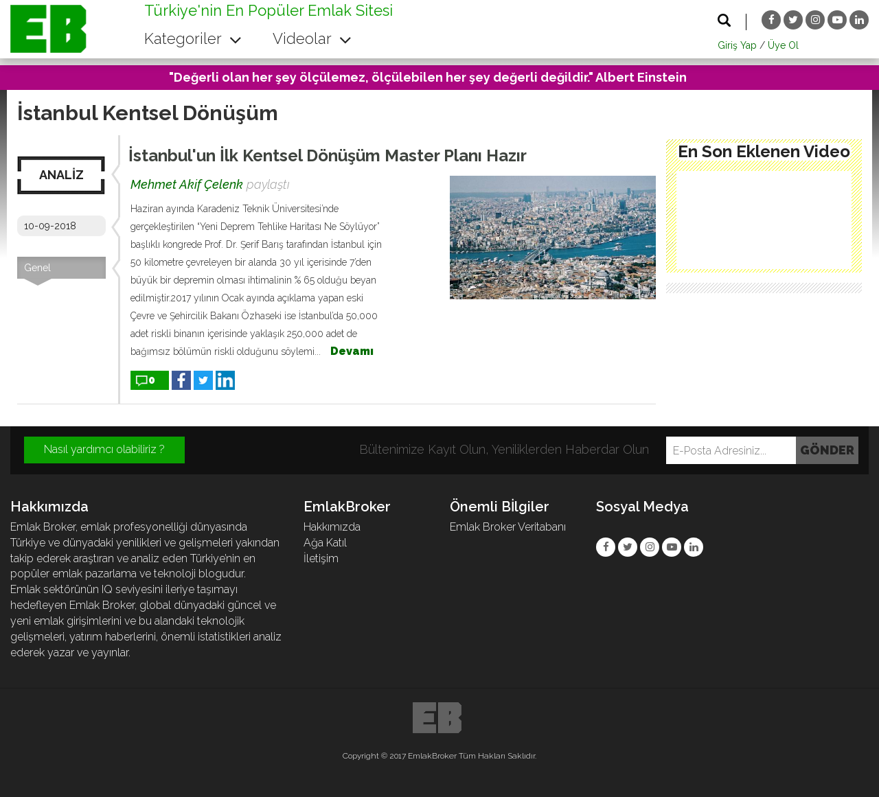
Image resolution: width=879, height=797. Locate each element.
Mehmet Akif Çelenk (186, 184)
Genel (37, 267)
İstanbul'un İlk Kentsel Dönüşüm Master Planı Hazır (327, 155)
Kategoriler (193, 38)
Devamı (352, 351)
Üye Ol (783, 45)
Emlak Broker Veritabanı (508, 526)
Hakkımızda (332, 526)
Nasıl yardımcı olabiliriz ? (104, 449)
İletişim (321, 558)
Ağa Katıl (325, 542)
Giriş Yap (737, 45)
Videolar (312, 38)
